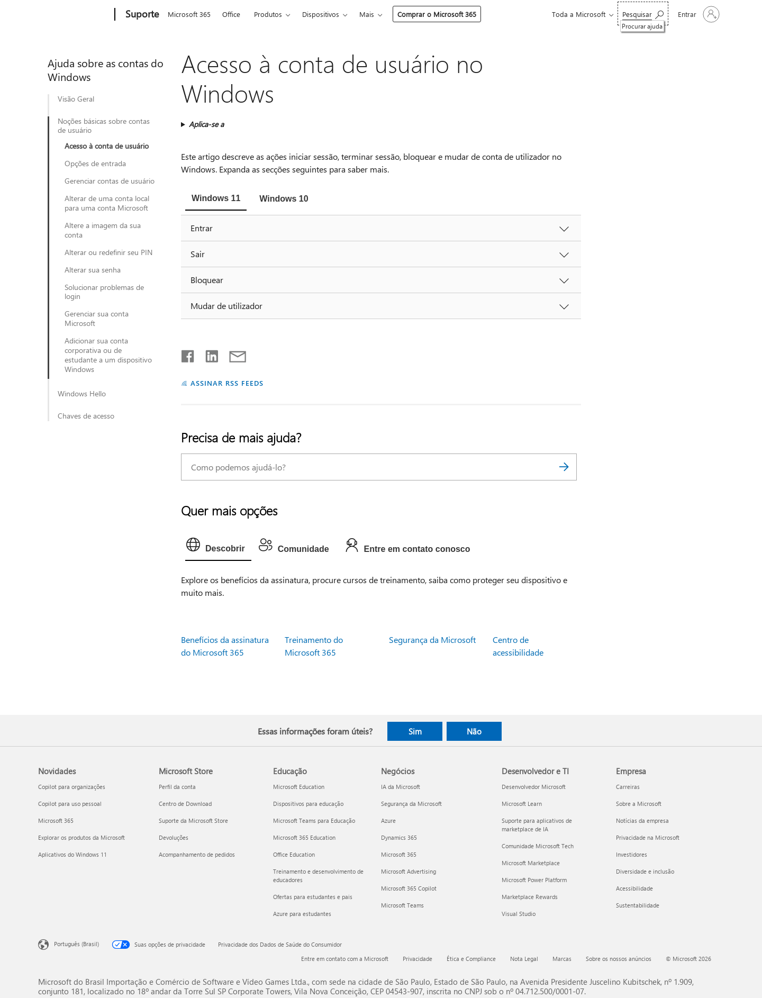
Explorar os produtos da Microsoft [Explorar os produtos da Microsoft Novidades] (81, 837)
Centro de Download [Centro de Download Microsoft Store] (185, 804)
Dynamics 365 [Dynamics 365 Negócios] (399, 837)
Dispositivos (320, 14)
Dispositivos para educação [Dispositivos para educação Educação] (308, 804)
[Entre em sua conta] (698, 14)
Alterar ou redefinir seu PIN (108, 252)
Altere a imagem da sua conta (103, 230)
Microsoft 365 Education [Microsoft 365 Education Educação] (304, 837)
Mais (366, 14)
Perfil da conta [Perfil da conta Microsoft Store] (177, 787)
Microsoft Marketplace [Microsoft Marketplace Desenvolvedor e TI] (531, 863)
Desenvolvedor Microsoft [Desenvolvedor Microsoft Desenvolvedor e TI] (534, 787)
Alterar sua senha (93, 270)
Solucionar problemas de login (104, 292)
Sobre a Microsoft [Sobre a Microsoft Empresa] (638, 804)
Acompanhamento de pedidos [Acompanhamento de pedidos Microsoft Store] (197, 854)
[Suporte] (141, 15)
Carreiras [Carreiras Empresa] (628, 787)
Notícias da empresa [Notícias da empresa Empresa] (642, 820)
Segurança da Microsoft (432, 639)
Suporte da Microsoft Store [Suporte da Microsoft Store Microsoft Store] (193, 820)
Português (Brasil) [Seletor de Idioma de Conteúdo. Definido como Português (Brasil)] (76, 944)
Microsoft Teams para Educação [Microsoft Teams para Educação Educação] (314, 820)
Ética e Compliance (471, 959)
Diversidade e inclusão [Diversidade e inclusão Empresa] (645, 871)
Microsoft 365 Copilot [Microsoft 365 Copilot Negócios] (409, 888)
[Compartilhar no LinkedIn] (208, 354)
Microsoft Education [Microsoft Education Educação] (298, 787)
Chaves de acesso (86, 416)
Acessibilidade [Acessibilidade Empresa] (634, 888)
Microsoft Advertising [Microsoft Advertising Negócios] (408, 871)
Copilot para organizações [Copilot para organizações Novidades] (71, 787)
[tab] (216, 199)
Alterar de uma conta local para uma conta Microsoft (107, 203)
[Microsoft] (74, 15)
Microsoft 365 (189, 14)
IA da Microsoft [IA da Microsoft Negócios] (400, 787)
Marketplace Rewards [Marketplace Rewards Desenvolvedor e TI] (530, 897)
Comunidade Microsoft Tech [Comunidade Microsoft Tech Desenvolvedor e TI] (538, 846)
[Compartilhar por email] (233, 354)
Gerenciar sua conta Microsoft (97, 318)
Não (474, 731)
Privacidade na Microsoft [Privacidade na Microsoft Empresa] (647, 837)
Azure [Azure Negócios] (388, 820)
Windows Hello (82, 393)
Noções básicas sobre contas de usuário (104, 125)
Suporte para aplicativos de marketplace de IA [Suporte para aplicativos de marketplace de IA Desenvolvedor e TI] (537, 824)
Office (231, 14)
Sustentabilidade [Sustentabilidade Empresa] (637, 905)
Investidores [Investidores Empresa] (631, 854)
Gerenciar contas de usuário (110, 181)
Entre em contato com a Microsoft (344, 959)
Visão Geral (76, 99)
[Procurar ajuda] (643, 13)
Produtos (268, 14)
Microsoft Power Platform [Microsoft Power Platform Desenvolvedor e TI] (534, 880)
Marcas (562, 959)
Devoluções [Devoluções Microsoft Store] (173, 837)
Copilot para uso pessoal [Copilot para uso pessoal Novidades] (70, 804)
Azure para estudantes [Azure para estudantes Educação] (302, 914)
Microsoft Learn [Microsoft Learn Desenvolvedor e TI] (522, 804)
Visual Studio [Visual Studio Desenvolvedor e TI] (519, 914)
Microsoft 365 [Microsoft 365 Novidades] (56, 820)
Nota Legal (524, 959)
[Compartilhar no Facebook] (188, 354)
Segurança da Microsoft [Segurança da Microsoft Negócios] (411, 804)
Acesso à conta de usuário (107, 146)
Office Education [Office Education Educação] (294, 854)
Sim (415, 731)
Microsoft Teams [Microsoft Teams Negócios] (402, 905)
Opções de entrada (95, 163)
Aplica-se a (206, 124)
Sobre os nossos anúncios (618, 959)
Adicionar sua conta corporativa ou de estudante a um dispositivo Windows (108, 355)
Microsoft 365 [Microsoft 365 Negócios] (398, 854)
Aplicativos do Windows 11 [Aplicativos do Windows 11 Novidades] (72, 854)
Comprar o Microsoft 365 (436, 14)
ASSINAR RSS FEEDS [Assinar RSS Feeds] (227, 382)
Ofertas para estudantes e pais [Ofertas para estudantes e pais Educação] (312, 897)
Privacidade (417, 959)
